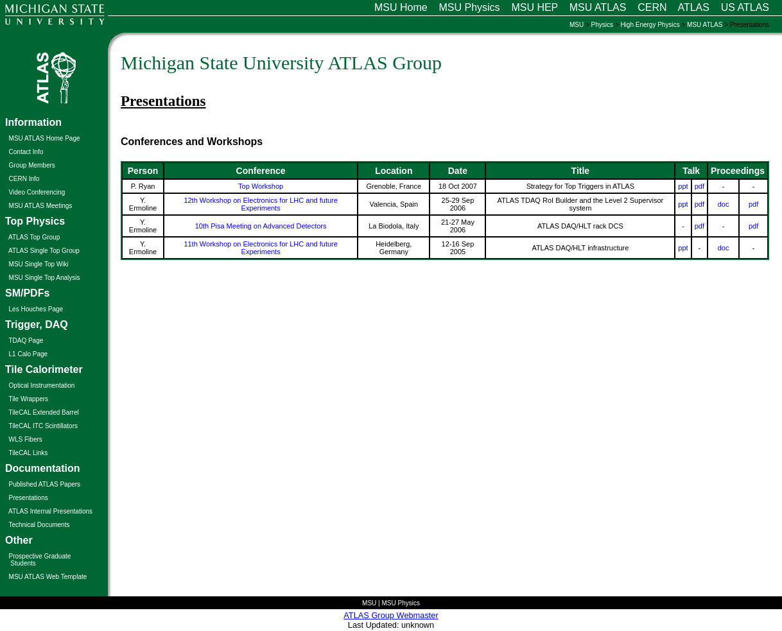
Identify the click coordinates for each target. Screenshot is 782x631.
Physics (602, 24)
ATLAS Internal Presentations (50, 511)
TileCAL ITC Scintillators (43, 425)
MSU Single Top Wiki (39, 264)
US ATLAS (745, 7)
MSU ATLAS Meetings (41, 205)
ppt (683, 186)
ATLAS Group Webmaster (390, 615)
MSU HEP (534, 7)
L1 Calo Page (28, 354)
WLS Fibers (25, 439)
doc (723, 204)
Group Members (32, 165)
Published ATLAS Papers (45, 484)
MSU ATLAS (598, 7)
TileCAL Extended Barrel (43, 412)
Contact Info (26, 151)
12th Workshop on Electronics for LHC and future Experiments (260, 204)
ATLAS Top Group (34, 237)
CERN (652, 7)
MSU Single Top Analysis (44, 277)
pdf (699, 186)
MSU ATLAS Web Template (48, 576)
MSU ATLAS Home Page (44, 138)
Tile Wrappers (28, 398)
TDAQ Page (25, 340)
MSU (576, 24)
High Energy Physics (649, 24)
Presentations (28, 497)
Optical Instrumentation (42, 385)
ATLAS (693, 7)
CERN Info (24, 178)
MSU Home (401, 7)
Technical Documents (38, 524)
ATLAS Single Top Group (44, 250)
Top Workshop (260, 186)
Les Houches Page (36, 309)
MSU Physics (469, 7)
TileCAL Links (28, 452)
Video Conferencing (37, 192)
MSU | (371, 603)
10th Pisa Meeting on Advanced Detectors (261, 226)
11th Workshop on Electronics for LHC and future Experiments (260, 247)
